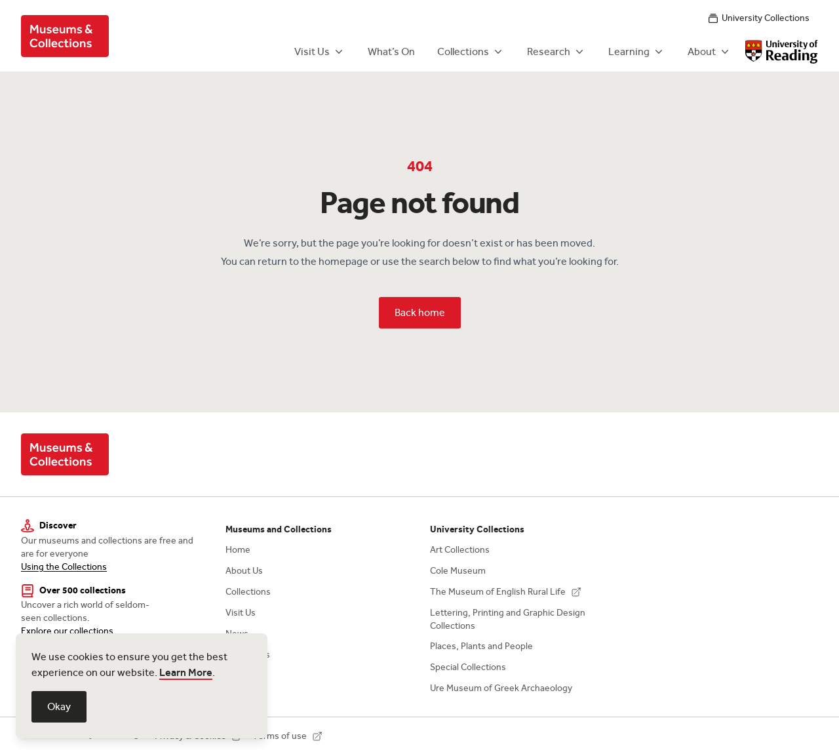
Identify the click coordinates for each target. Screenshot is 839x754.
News (236, 633)
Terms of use (287, 736)
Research (556, 51)
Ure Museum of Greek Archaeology (501, 688)
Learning (636, 51)
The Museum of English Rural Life (505, 591)
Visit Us (319, 51)
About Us (244, 570)
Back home (420, 312)
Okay (59, 706)
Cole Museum (458, 570)
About (710, 51)
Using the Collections (64, 566)
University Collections (759, 18)
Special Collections (468, 667)
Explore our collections (67, 631)
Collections (471, 51)
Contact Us (247, 654)
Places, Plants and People (481, 646)
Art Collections (460, 549)
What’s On (391, 51)
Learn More (185, 672)
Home (237, 549)
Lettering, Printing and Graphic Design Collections (507, 619)
